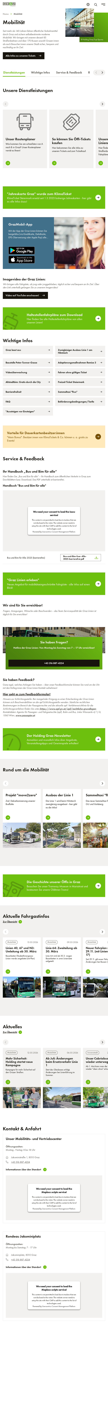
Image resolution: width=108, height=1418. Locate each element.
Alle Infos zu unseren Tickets (24, 55)
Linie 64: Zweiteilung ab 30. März (61, 949)
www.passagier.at (25, 715)
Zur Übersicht (12, 921)
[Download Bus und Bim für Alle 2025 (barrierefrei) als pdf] (80, 557)
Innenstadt (92, 1052)
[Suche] (96, 4)
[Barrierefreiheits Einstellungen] (88, 4)
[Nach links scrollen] (96, 72)
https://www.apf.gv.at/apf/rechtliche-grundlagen (67, 708)
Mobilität (11, 942)
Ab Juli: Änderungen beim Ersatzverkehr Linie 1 (62, 1061)
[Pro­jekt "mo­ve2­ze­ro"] (8, 817)
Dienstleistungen (14, 72)
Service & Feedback (69, 72)
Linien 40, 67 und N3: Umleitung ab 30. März (21, 949)
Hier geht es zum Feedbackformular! (26, 694)
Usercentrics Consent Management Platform (58, 531)
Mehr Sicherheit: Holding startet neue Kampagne (19, 1061)
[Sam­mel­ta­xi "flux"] (88, 817)
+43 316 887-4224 (54, 663)
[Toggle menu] (103, 4)
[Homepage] (9, 4)
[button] (5, 104)
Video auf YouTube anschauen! (26, 296)
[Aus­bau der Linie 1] (48, 817)
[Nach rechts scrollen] (102, 72)
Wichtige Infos (40, 72)
